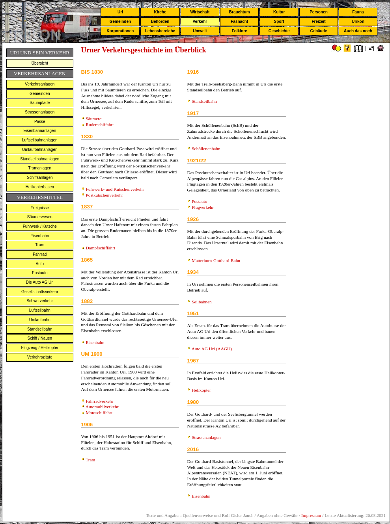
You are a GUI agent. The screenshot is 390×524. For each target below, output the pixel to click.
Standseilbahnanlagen (39, 159)
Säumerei (94, 118)
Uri (120, 12)
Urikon (358, 21)
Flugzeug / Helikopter (40, 348)
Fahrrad (40, 254)
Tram (39, 245)
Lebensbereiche (160, 31)
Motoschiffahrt (99, 412)
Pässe (39, 121)
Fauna (358, 12)
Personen (319, 12)
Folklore (239, 31)
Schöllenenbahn (206, 148)
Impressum (311, 515)
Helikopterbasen (40, 187)
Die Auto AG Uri (40, 282)
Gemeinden (120, 21)
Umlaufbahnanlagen (40, 149)
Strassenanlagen (39, 112)
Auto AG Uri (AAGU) (212, 348)
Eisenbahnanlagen (39, 130)
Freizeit (318, 21)
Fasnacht (239, 21)
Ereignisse (39, 208)
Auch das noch (358, 31)
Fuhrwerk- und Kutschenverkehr (115, 189)
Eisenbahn (39, 236)
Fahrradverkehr (99, 401)
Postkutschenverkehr (104, 195)
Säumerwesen (39, 217)
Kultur (279, 12)
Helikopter (201, 390)
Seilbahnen (201, 301)
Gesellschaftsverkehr (39, 292)
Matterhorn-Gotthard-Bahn (216, 260)
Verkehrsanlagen (39, 84)
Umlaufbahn (39, 320)
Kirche (160, 12)
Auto (40, 264)
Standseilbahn (39, 329)
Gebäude (318, 31)
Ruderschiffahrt (100, 124)
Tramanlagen (40, 168)
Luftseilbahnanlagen (40, 140)
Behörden (160, 21)
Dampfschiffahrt (100, 247)
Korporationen (120, 31)
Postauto (39, 273)
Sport (279, 21)
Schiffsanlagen (39, 177)
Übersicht (40, 63)
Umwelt (200, 31)
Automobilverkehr (102, 406)
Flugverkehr (202, 207)
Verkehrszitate (39, 357)
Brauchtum (239, 12)
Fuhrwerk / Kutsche (40, 226)
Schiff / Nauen (39, 338)
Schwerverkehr (39, 301)
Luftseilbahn (39, 310)
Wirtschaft (199, 12)
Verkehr (199, 21)
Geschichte (279, 31)
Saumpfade (40, 102)
